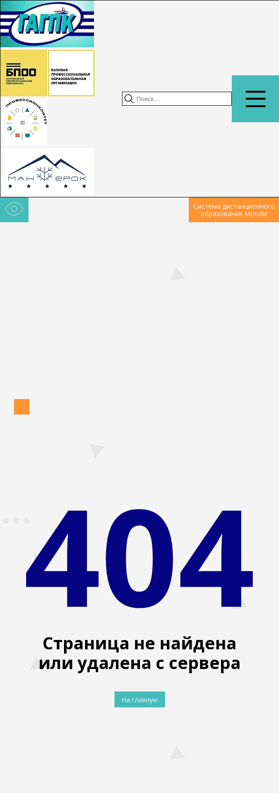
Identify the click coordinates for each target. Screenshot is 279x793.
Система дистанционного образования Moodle (234, 210)
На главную (140, 699)
